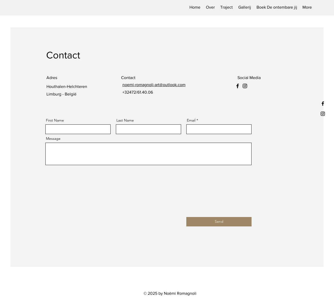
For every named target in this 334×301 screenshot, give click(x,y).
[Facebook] (238, 86)
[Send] (219, 221)
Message (53, 138)
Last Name (125, 120)
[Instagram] (245, 86)
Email (191, 120)
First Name (55, 120)
